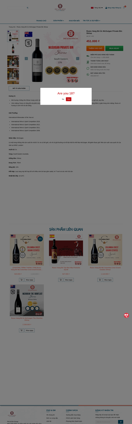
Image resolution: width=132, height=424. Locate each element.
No (63, 99)
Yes (68, 99)
